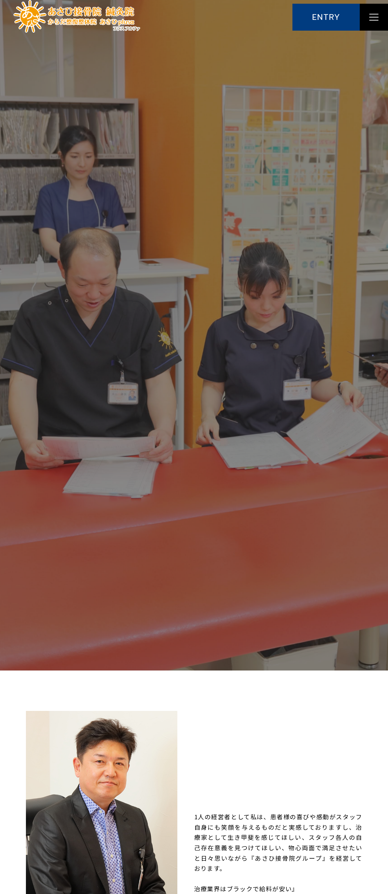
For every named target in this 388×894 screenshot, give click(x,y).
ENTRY (326, 17)
